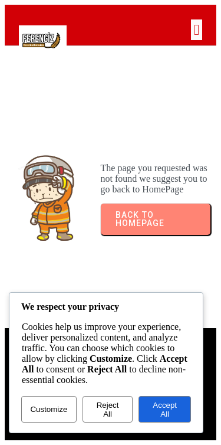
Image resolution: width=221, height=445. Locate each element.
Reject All (108, 409)
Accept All (165, 409)
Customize (48, 409)
